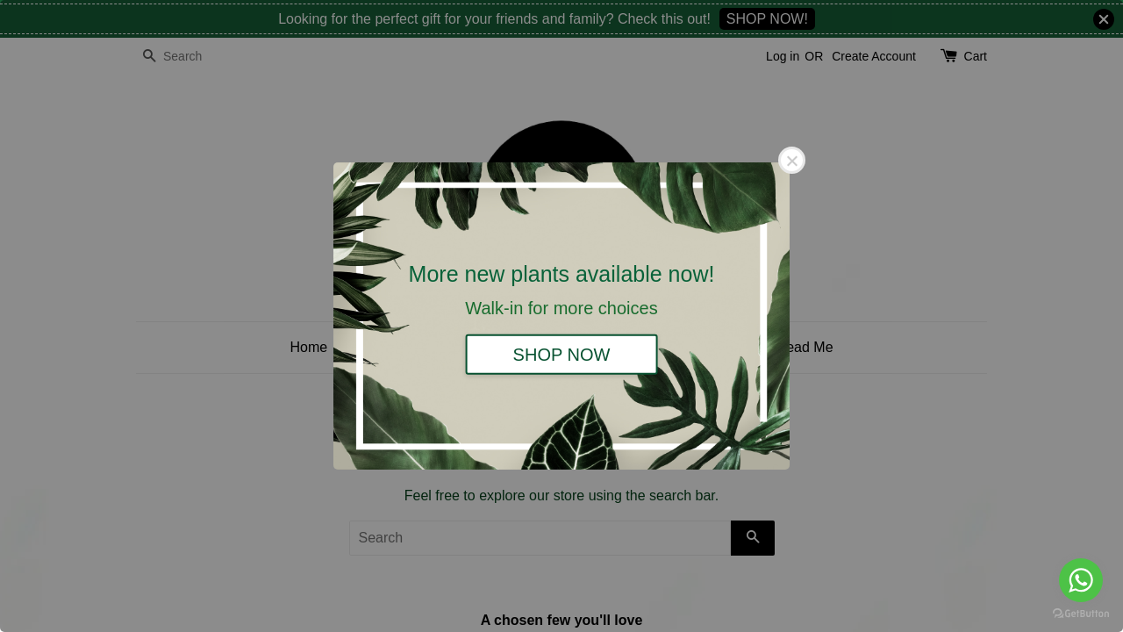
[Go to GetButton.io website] (1081, 614)
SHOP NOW (562, 353)
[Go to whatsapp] (1081, 580)
